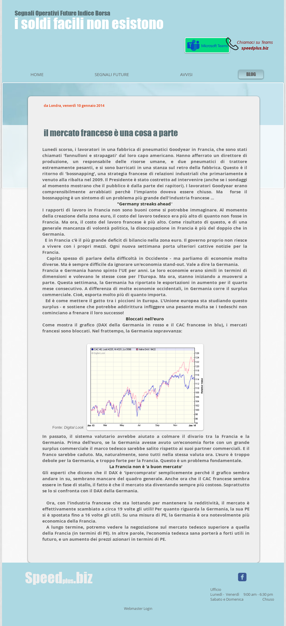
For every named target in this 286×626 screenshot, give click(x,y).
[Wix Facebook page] (242, 577)
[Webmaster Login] (138, 609)
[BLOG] (251, 74)
